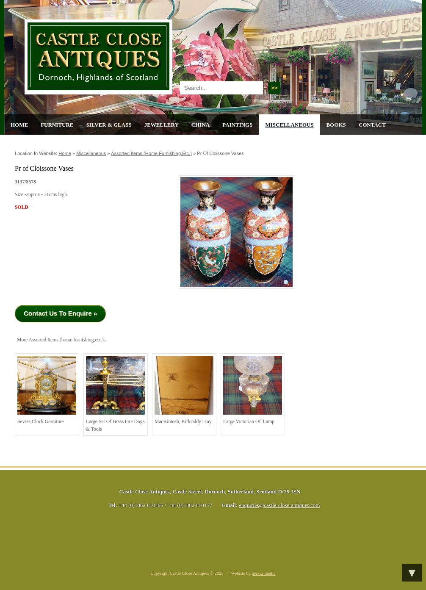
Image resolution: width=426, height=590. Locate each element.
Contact (372, 125)
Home (19, 125)
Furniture (57, 125)
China (200, 125)
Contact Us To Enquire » (60, 313)
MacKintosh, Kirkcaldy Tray (184, 390)
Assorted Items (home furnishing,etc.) (151, 153)
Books (336, 125)
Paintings (237, 125)
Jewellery (161, 125)
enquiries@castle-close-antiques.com (279, 505)
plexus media (264, 573)
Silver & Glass (108, 125)
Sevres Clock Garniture (46, 390)
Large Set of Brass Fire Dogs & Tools (115, 394)
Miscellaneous (289, 125)
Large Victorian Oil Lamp (252, 390)
